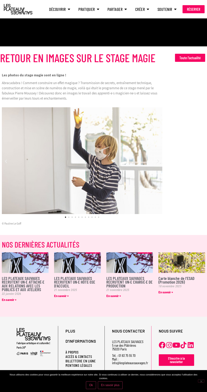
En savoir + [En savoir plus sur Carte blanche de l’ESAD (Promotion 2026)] (165, 292)
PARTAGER (117, 9)
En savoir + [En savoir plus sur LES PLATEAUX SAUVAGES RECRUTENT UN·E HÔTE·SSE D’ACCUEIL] (61, 296)
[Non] (201, 381)
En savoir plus (110, 385)
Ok (91, 385)
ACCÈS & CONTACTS (79, 356)
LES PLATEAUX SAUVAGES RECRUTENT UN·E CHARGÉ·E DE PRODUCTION (129, 282)
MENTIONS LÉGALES (79, 365)
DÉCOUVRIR (59, 9)
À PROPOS (72, 352)
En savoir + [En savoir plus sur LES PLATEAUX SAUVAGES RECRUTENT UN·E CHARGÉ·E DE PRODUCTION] (113, 296)
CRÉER (142, 9)
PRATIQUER (88, 9)
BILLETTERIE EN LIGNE (81, 361)
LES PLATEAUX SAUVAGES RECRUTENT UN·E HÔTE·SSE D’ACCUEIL (74, 282)
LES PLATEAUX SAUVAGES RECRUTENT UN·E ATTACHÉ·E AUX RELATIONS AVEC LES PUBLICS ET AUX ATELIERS (23, 284)
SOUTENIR (167, 9)
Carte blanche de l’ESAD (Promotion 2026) (176, 280)
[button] (6, 161)
